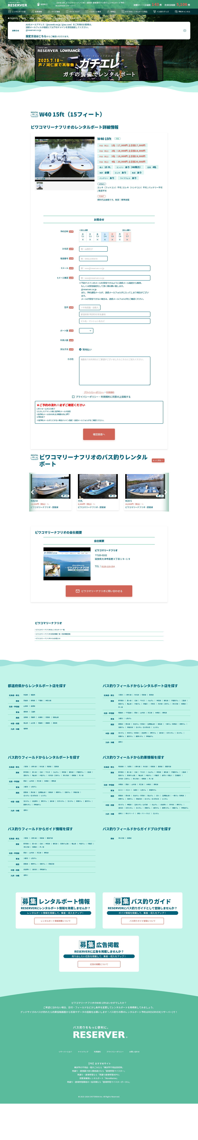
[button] (165, 494)
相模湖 (148, 714)
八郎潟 (120, 700)
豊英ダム (142, 710)
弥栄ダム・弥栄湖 (135, 746)
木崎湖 (164, 720)
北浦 (139, 706)
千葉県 (43, 706)
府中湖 (181, 832)
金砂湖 (169, 746)
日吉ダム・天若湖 (142, 732)
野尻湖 (173, 720)
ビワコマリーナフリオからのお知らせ (50, 643)
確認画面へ (99, 435)
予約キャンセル (181, 12)
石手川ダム (179, 746)
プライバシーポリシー (93, 392)
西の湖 (129, 732)
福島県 (34, 700)
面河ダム (142, 750)
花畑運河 (146, 795)
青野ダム (139, 736)
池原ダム (149, 736)
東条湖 (167, 732)
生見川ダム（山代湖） (146, 832)
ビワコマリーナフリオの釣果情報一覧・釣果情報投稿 (56, 638)
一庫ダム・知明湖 (125, 736)
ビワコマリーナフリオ (50, 625)
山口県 (34, 731)
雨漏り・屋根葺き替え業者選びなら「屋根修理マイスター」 (99, 1107)
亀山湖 (152, 710)
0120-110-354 (108, 568)
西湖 (139, 720)
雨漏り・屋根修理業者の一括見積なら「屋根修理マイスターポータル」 (99, 1118)
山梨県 (26, 712)
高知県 (60, 731)
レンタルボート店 (18, 12)
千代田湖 (130, 720)
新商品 (109, 12)
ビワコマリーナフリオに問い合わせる (99, 593)
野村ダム (159, 746)
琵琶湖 (120, 732)
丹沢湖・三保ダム (125, 714)
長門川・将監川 (133, 795)
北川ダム (163, 845)
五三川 (120, 811)
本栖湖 (120, 805)
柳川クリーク (132, 845)
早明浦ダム (166, 750)
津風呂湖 (159, 736)
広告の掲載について (99, 1000)
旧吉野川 (149, 746)
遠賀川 (120, 756)
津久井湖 (139, 714)
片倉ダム (161, 710)
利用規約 (111, 392)
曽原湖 (157, 700)
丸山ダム (161, 832)
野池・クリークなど (148, 845)
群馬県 (34, 706)
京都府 (34, 725)
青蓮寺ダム (159, 811)
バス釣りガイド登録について (142, 957)
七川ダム (121, 740)
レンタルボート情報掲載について (55, 957)
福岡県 (26, 737)
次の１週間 (125, 230)
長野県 (34, 712)
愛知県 (26, 719)
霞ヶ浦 (131, 706)
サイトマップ (81, 1087)
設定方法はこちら (36, 36)
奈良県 (52, 725)
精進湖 (120, 720)
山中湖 (147, 720)
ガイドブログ (72, 12)
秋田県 (26, 700)
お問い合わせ (138, 1087)
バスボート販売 (92, 12)
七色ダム (130, 726)
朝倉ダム (133, 839)
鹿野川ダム (154, 750)
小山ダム (156, 706)
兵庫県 (43, 725)
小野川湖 (130, 700)
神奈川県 (53, 706)
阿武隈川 (121, 781)
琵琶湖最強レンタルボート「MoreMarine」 (99, 1114)
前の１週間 (85, 230)
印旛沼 (171, 710)
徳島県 (43, 731)
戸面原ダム (122, 710)
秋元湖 (140, 700)
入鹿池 (120, 726)
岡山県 (26, 731)
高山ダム (156, 818)
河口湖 (155, 720)
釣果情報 (37, 12)
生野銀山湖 (157, 732)
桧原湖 (148, 700)
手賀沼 (179, 710)
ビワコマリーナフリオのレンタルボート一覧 (53, 633)
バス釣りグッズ (160, 12)
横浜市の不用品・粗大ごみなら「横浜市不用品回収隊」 (99, 1103)
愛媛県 (52, 731)
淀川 (165, 818)
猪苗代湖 (177, 781)
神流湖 (166, 706)
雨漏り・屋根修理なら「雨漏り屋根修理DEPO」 (99, 1111)
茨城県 (26, 706)
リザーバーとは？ (62, 1087)
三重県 (34, 719)
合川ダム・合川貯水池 (175, 736)
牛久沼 (147, 706)
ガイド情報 (53, 12)
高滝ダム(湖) (154, 791)
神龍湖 (131, 832)
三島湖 (133, 710)
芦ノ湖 (157, 714)
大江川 (129, 811)
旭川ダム (121, 746)
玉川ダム (121, 750)
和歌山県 (61, 725)
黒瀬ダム (132, 750)
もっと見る (158, 462)
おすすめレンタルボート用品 (133, 12)
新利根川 (121, 706)
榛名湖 (174, 706)
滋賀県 (41, 4)
